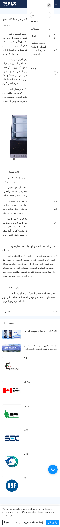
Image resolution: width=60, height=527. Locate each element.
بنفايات (27, 406)
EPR (26, 454)
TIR (25, 358)
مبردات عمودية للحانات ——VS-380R (40, 331)
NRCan (27, 382)
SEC (26, 430)
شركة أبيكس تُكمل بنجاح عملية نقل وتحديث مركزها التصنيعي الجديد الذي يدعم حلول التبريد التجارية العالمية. (40, 347)
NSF (26, 477)
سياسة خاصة (8, 515)
